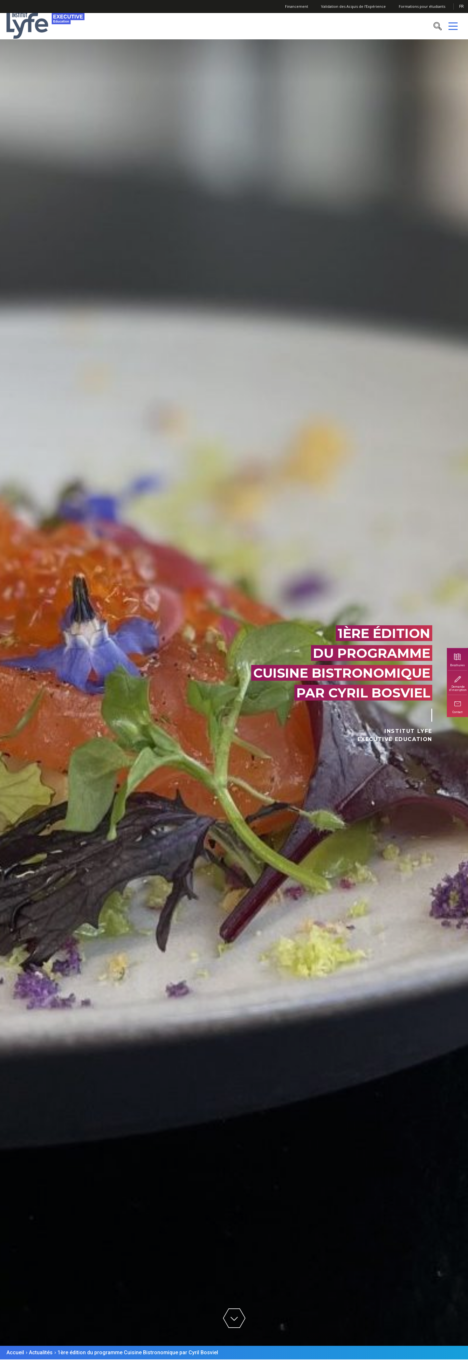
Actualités (41, 1352)
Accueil (15, 1352)
